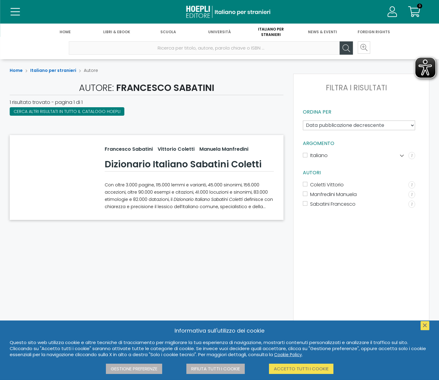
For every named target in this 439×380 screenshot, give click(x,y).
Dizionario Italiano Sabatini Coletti (183, 164)
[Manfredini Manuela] (359, 194)
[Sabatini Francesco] (359, 204)
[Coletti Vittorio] (359, 184)
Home (65, 32)
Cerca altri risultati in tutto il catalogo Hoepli (67, 111)
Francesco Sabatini (129, 149)
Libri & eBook (116, 32)
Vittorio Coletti (176, 149)
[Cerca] (345, 48)
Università (219, 32)
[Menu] (15, 12)
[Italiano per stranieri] (219, 12)
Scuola (168, 32)
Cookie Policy (288, 355)
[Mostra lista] (402, 155)
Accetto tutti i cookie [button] (301, 369)
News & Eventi (322, 32)
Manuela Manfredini (223, 149)
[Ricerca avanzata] (363, 48)
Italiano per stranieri (271, 32)
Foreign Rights (374, 32)
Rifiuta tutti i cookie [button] (215, 369)
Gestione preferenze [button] (134, 369)
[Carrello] (414, 12)
